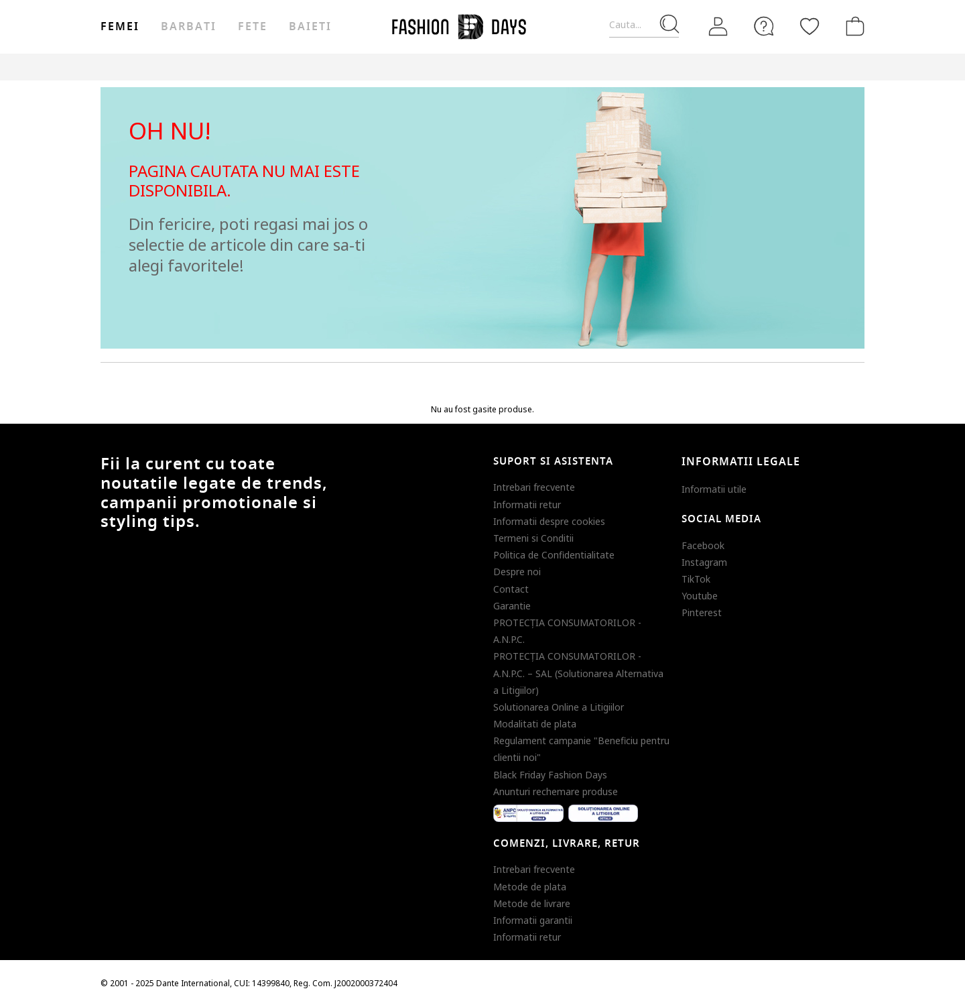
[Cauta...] (644, 25)
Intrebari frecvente (534, 487)
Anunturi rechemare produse (555, 791)
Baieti (310, 27)
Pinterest (702, 612)
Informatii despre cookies (549, 521)
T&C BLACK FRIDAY (828, 66)
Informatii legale (741, 462)
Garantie (512, 605)
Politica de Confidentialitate (554, 554)
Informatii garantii (532, 920)
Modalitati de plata (534, 723)
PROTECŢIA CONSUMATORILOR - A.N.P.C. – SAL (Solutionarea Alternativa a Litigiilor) (578, 673)
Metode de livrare (531, 903)
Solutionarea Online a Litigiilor (558, 707)
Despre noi (517, 571)
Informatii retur (527, 504)
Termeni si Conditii (533, 538)
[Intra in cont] (718, 26)
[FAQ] (764, 26)
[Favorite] (809, 26)
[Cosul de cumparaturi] (852, 26)
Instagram (704, 562)
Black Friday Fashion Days (550, 774)
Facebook (703, 545)
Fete (252, 27)
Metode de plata (529, 886)
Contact (511, 589)
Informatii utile (714, 489)
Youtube (700, 595)
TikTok (696, 579)
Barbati (188, 27)
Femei (120, 27)
